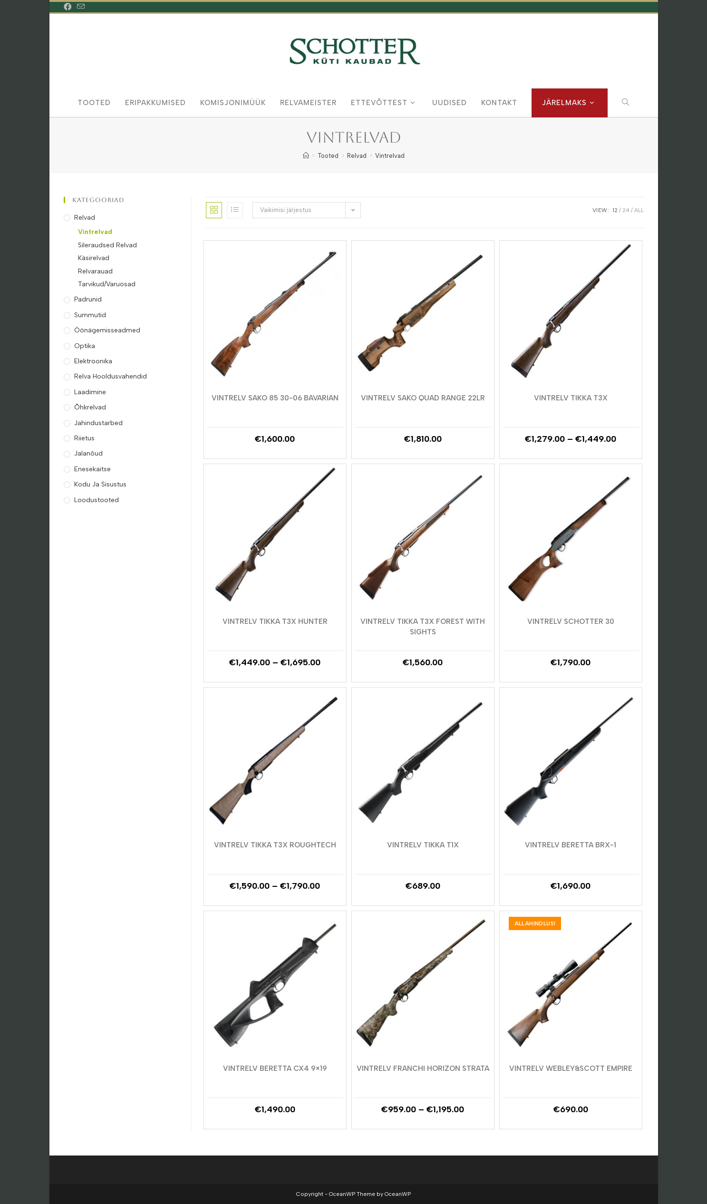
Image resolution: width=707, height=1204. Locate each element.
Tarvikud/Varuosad (107, 284)
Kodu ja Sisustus (100, 484)
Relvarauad (95, 271)
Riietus (84, 438)
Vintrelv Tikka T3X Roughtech (275, 845)
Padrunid (88, 299)
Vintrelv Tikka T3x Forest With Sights (422, 626)
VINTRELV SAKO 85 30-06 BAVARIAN (275, 398)
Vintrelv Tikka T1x (423, 845)
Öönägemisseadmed (107, 330)
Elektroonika (93, 361)
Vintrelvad (390, 155)
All (639, 210)
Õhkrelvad (90, 407)
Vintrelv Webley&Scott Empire (570, 1068)
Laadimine (90, 392)
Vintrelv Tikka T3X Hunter (275, 621)
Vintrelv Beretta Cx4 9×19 (275, 1068)
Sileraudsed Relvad (107, 245)
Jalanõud (88, 453)
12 (615, 210)
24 (626, 210)
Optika (84, 346)
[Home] (306, 155)
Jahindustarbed (98, 423)
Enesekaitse (92, 469)
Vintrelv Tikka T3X (571, 398)
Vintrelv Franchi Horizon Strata (423, 1068)
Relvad (84, 218)
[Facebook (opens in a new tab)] (69, 7)
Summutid (90, 315)
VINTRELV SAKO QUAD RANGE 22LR (423, 398)
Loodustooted (96, 500)
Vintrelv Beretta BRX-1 (570, 845)
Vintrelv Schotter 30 (570, 621)
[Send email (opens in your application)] (80, 7)
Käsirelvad (93, 258)
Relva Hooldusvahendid (110, 376)
